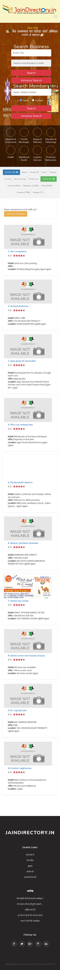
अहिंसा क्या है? (30, 909)
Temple (52, 172)
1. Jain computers (17, 251)
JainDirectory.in (30, 832)
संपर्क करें (30, 871)
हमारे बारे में (30, 854)
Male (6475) (47, 185)
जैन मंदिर (30, 860)
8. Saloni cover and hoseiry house (26, 655)
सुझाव (30, 866)
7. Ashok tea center (18, 600)
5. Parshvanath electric (20, 482)
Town (44, 172)
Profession (34, 179)
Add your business (15, 213)
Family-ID (34, 172)
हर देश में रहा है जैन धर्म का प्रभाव (30, 915)
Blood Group (20, 179)
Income (8, 179)
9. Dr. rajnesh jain (17, 710)
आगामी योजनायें (30, 877)
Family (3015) (14, 185)
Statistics (49, 178)
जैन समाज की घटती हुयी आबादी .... (30, 904)
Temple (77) (38, 192)
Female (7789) (23, 192)
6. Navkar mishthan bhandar (23, 543)
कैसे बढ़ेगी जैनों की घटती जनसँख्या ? (30, 898)
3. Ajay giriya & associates (22, 360)
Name (24, 172)
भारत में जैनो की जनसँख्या (30, 921)
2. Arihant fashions (18, 306)
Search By (11, 172)
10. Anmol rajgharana (19, 768)
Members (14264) (31, 185)
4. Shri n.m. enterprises (20, 424)
